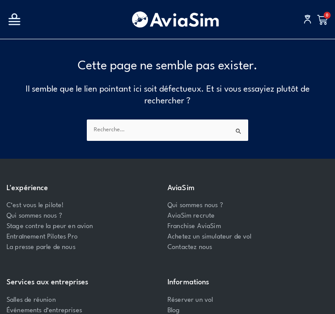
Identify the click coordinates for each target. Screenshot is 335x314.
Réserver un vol (190, 300)
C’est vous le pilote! (35, 205)
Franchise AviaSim (194, 226)
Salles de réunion (31, 300)
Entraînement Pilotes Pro (42, 237)
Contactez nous (190, 247)
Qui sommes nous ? (34, 216)
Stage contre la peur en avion (50, 226)
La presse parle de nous (41, 247)
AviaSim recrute (191, 216)
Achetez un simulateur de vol (209, 237)
